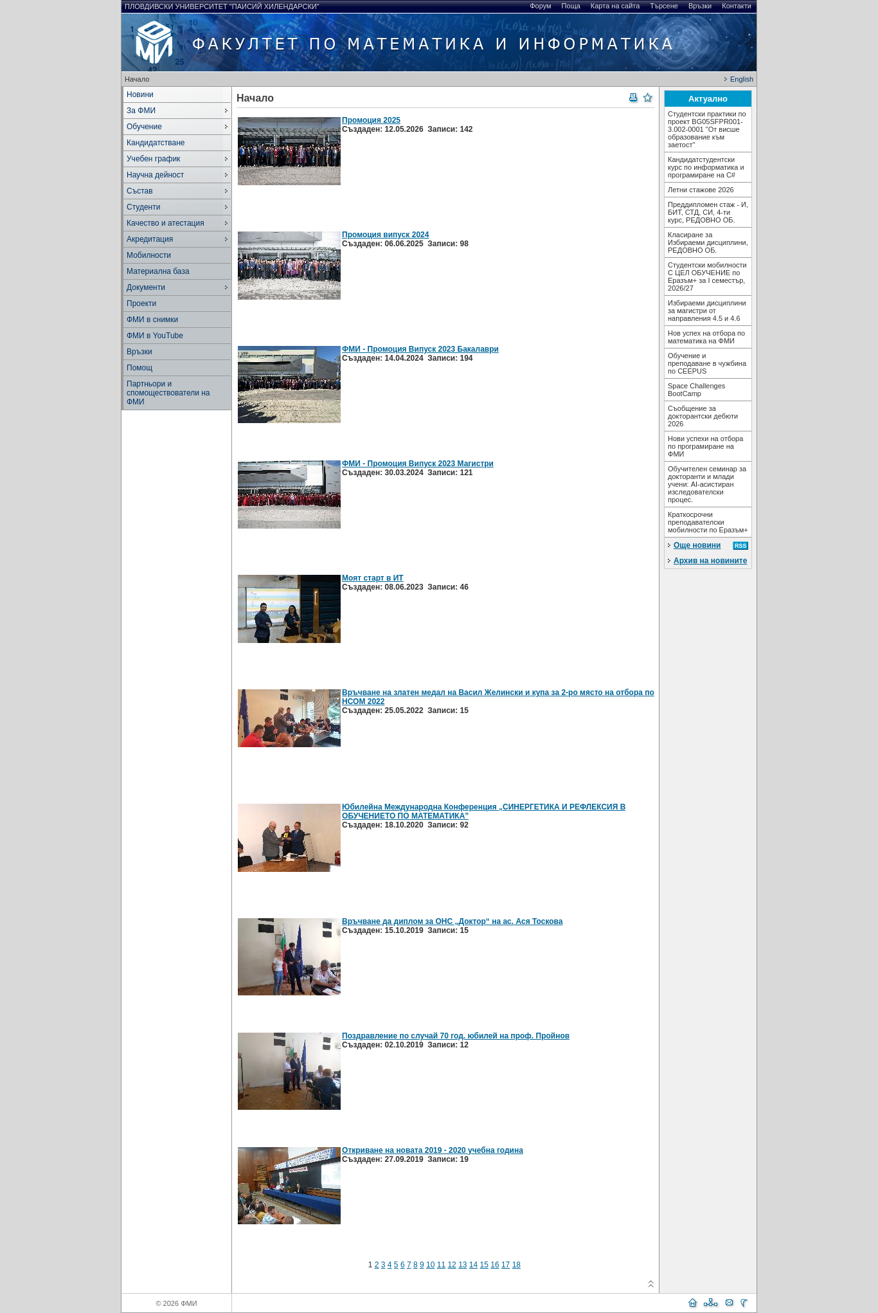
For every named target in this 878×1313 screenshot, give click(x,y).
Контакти (736, 6)
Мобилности (149, 255)
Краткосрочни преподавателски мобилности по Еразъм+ (708, 522)
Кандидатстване (155, 142)
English (741, 79)
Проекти (141, 303)
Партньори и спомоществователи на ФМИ (168, 392)
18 (516, 1264)
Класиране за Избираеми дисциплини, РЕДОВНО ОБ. (708, 242)
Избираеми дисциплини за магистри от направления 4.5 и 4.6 (707, 310)
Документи (146, 287)
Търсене (664, 6)
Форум (540, 6)
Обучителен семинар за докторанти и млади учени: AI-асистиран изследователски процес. (707, 484)
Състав (140, 190)
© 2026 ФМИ (176, 1303)
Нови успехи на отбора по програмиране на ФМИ (705, 446)
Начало (137, 79)
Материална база (158, 271)
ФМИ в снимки (152, 319)
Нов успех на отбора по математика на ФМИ (706, 337)
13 (462, 1264)
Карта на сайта (615, 6)
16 (494, 1264)
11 (441, 1264)
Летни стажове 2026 (701, 190)
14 (473, 1264)
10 (430, 1264)
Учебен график (153, 158)
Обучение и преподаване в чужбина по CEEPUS (707, 363)
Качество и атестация (165, 223)
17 (505, 1264)
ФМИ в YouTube (155, 335)
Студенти (143, 207)
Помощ (139, 367)
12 (451, 1264)
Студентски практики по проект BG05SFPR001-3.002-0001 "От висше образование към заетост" (707, 129)
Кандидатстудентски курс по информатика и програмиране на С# (706, 167)
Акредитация (150, 239)
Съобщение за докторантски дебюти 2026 (703, 416)
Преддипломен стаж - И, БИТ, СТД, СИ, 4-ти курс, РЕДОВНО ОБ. (708, 212)
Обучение (144, 126)
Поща (571, 6)
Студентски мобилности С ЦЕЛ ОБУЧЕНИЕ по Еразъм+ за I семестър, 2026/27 (707, 276)
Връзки (700, 6)
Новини (140, 94)
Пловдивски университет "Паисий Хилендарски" (222, 6)
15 (484, 1264)
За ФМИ (141, 110)
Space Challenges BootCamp (696, 389)
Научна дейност (155, 174)
